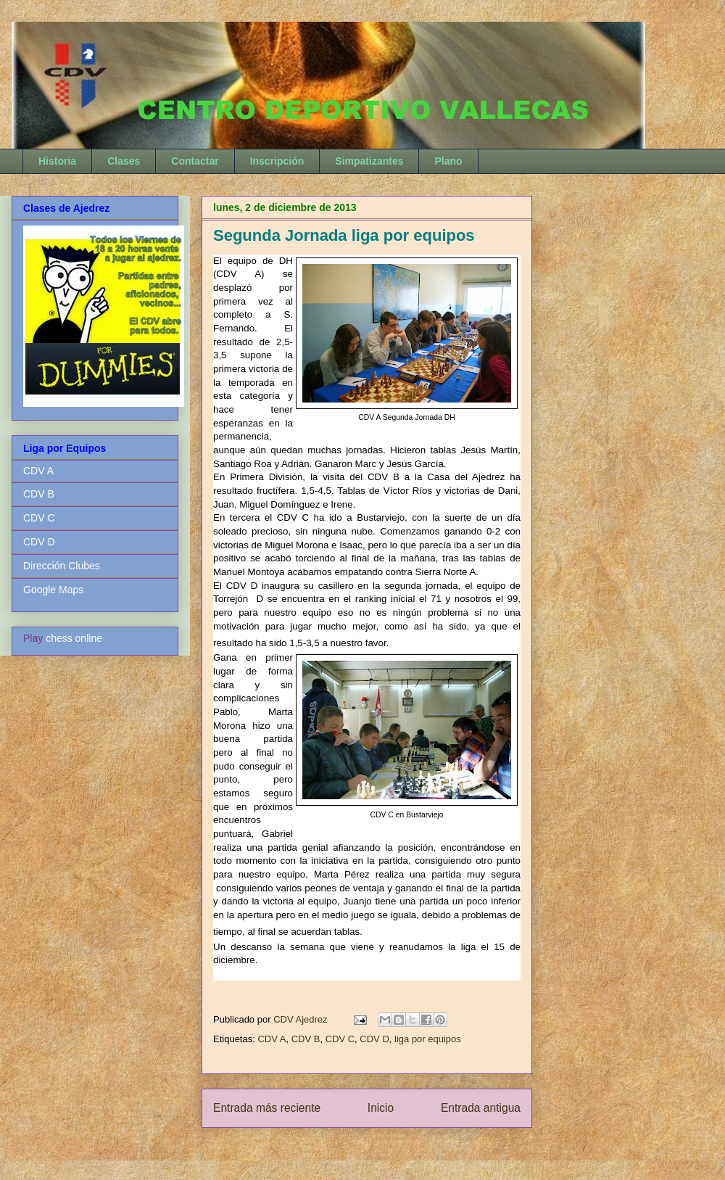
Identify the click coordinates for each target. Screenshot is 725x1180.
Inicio (381, 1108)
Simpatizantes (369, 161)
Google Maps (53, 589)
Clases (123, 161)
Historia (57, 161)
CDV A (271, 1038)
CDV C (340, 1038)
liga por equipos (427, 1038)
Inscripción (277, 161)
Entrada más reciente (266, 1108)
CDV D (374, 1038)
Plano (448, 161)
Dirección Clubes (61, 566)
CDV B (305, 1038)
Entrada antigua (481, 1108)
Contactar (194, 161)
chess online (74, 638)
